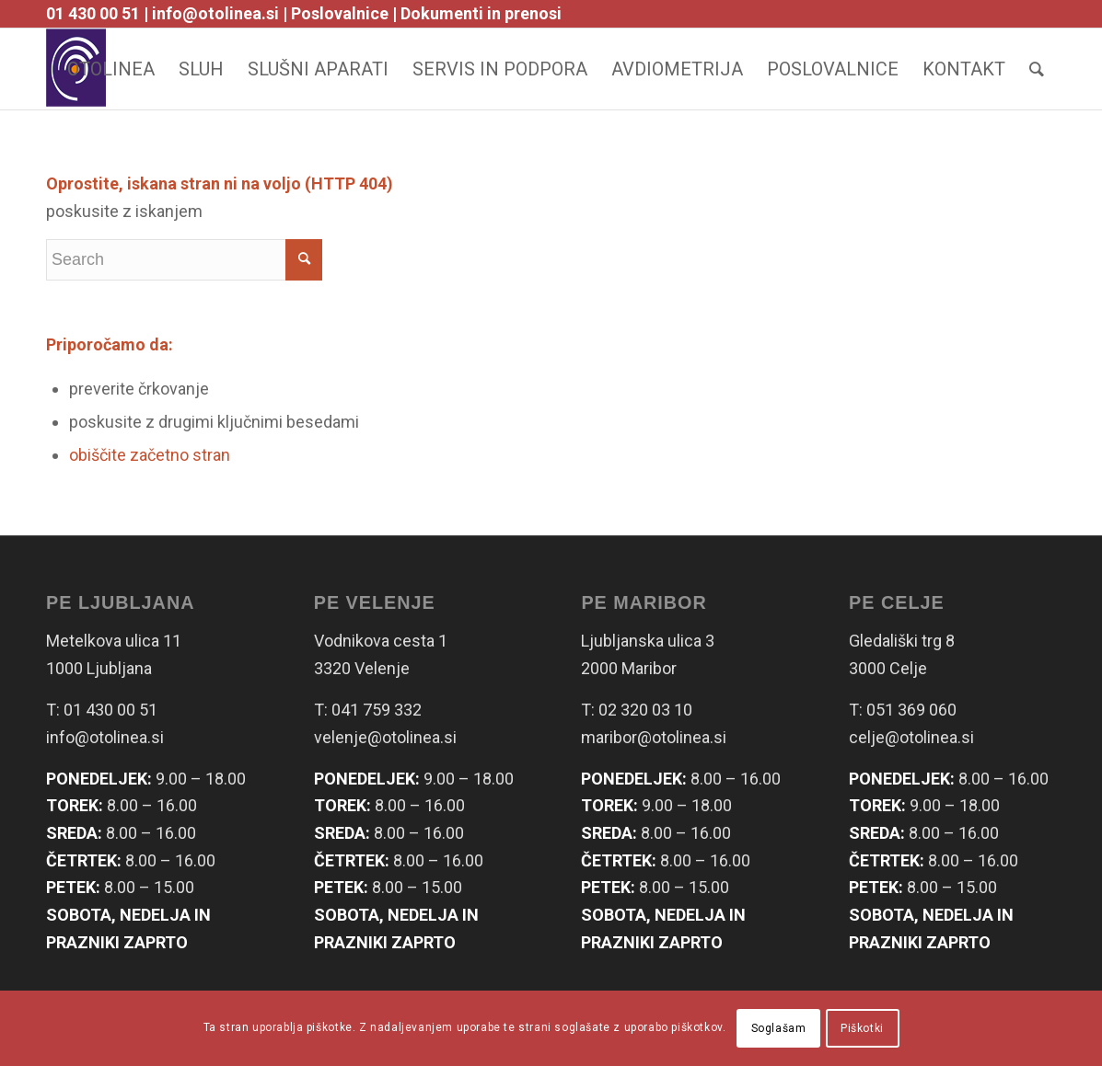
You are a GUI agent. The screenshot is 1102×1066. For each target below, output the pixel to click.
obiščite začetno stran (149, 454)
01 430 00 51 (93, 13)
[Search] (1036, 69)
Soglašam (778, 1028)
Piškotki (862, 1028)
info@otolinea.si (215, 13)
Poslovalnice (340, 13)
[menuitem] (111, 69)
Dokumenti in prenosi (481, 13)
